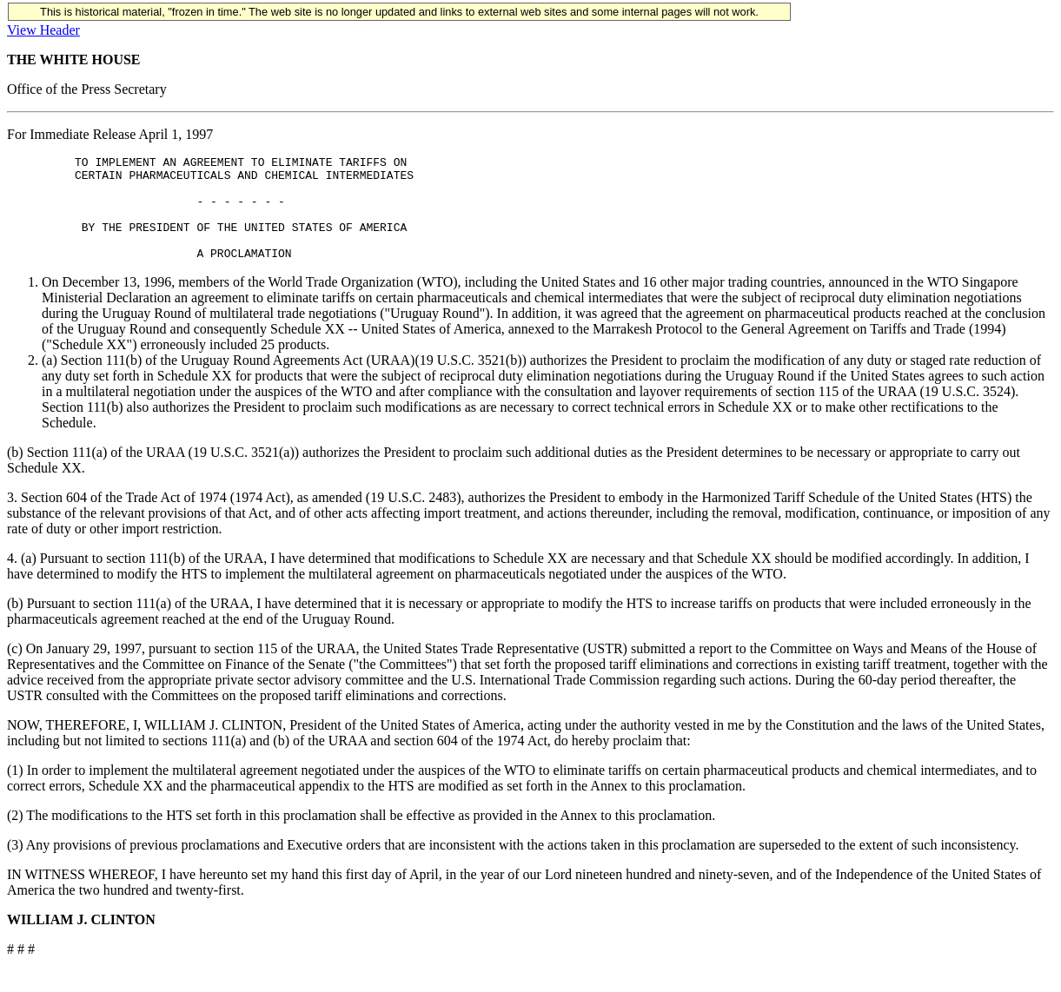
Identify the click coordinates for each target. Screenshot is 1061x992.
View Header (43, 30)
